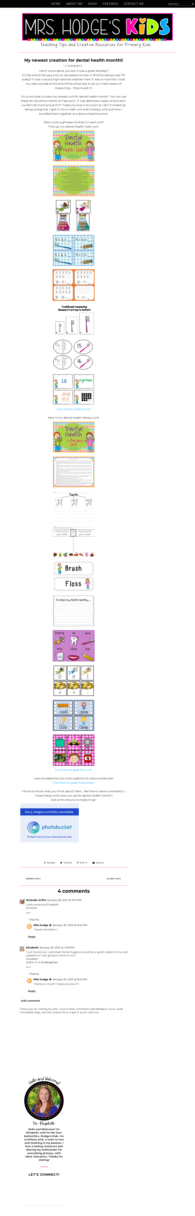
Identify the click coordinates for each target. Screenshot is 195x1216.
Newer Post (33, 879)
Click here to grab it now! (73, 409)
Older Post (114, 879)
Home (56, 3)
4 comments (73, 66)
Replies (34, 919)
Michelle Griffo (36, 900)
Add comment (30, 1000)
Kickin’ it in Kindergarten (42, 962)
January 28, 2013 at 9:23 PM (64, 900)
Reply (28, 913)
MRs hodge (40, 925)
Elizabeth (32, 947)
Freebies (110, 3)
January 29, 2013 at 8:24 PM (70, 925)
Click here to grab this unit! (73, 770)
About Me (74, 3)
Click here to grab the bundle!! (73, 782)
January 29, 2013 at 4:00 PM (56, 947)
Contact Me (134, 3)
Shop (92, 3)
